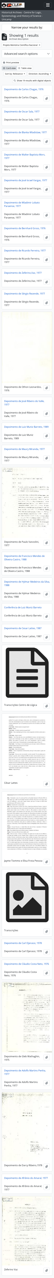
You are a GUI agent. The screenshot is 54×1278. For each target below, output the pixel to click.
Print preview (11, 62)
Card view (9, 68)
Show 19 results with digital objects (32, 80)
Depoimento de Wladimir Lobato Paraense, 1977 (22, 204)
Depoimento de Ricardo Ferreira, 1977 (25, 250)
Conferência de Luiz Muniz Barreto (23, 607)
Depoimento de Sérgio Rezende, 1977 (24, 293)
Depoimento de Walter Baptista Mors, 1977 (24, 156)
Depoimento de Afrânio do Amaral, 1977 (26, 1178)
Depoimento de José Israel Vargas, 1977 (25, 180)
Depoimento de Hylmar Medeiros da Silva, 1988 (27, 583)
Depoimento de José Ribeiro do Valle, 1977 (24, 403)
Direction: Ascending (39, 73)
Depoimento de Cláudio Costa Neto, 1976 (26, 963)
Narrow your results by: (27, 27)
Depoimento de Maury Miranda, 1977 (24, 449)
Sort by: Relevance (14, 73)
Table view (25, 68)
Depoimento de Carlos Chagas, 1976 (23, 89)
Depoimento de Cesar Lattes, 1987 (22, 628)
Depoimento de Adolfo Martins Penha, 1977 (25, 1072)
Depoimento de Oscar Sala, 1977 (21, 111)
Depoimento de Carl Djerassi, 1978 (23, 943)
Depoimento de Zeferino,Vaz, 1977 (23, 272)
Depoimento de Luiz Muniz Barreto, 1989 (26, 426)
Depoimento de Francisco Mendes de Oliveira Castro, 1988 (24, 557)
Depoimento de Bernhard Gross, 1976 (25, 228)
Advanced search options (21, 54)
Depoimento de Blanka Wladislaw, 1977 (25, 132)
